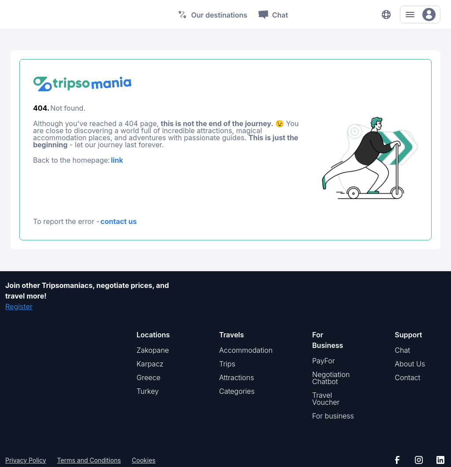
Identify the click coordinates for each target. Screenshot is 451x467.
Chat (402, 350)
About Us (410, 363)
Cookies (143, 460)
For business (333, 415)
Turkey (148, 391)
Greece (148, 377)
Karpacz (150, 363)
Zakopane (153, 350)
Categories (237, 391)
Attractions (236, 377)
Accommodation (246, 350)
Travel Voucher (326, 399)
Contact (407, 377)
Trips (227, 363)
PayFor (323, 360)
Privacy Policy (25, 460)
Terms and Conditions (89, 460)
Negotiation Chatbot (331, 378)
